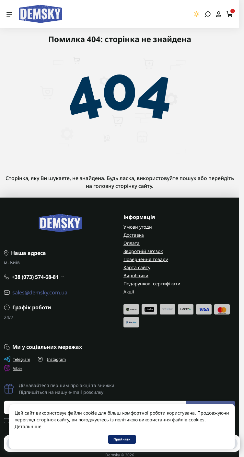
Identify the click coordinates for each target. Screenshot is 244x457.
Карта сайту (136, 267)
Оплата (131, 243)
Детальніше (28, 426)
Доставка (133, 235)
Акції (128, 292)
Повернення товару (145, 259)
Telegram (17, 359)
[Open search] (207, 14)
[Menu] (9, 14)
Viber (13, 368)
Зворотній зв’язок (143, 251)
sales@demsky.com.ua (39, 292)
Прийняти (122, 439)
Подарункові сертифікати (151, 283)
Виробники (135, 275)
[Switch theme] (196, 14)
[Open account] (218, 14)
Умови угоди (137, 227)
